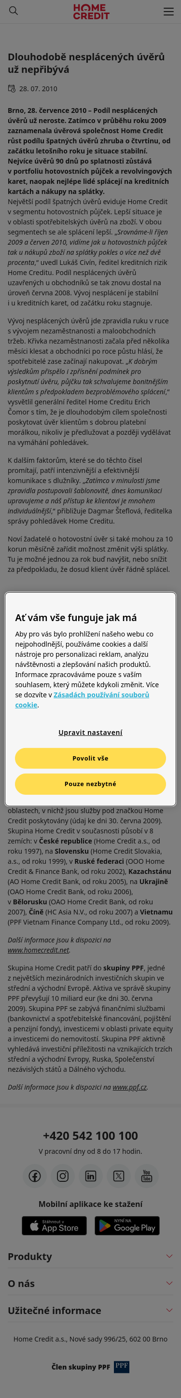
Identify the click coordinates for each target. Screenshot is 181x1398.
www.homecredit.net (38, 950)
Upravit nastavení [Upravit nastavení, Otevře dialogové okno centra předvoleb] (90, 732)
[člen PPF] (121, 1367)
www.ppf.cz (130, 1087)
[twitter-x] (119, 1176)
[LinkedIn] (91, 1176)
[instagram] (63, 1176)
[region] (90, 698)
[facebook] (35, 1176)
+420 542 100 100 (90, 1135)
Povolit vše (90, 758)
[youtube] (147, 1176)
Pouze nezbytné (91, 784)
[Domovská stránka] (91, 11)
